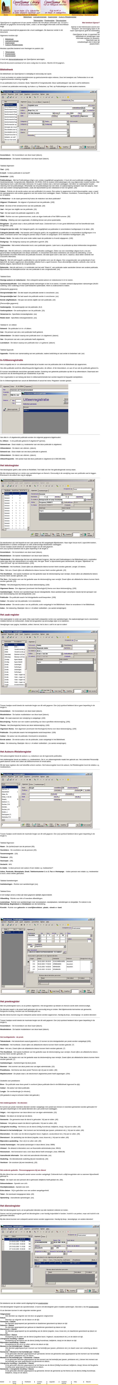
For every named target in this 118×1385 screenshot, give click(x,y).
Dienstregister (61, 20)
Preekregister (50, 20)
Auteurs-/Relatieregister (67, 17)
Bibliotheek (28, 17)
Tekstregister (38, 20)
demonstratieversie (16, 59)
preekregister (43, 1303)
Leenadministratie (39, 17)
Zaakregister (52, 17)
